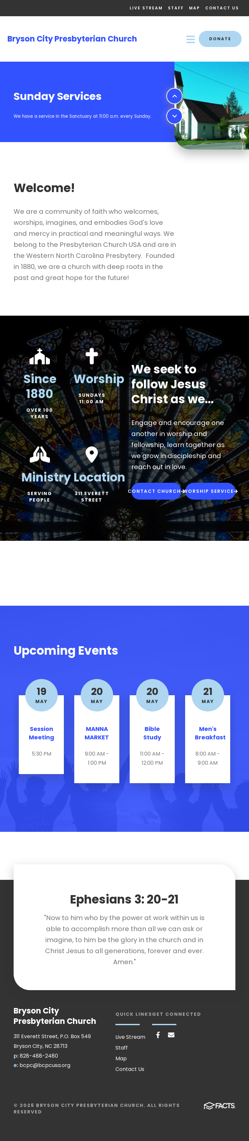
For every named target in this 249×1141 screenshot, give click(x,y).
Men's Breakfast (210, 733)
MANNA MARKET (97, 733)
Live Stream (146, 8)
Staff (176, 8)
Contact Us (222, 8)
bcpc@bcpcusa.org (44, 1065)
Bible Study (152, 733)
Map (194, 8)
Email (171, 1035)
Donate (220, 39)
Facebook (158, 1035)
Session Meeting (41, 733)
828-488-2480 (39, 1056)
